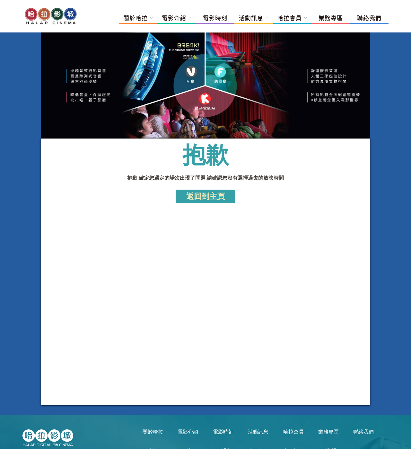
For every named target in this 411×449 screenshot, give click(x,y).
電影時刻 (215, 18)
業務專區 (331, 18)
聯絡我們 (369, 18)
